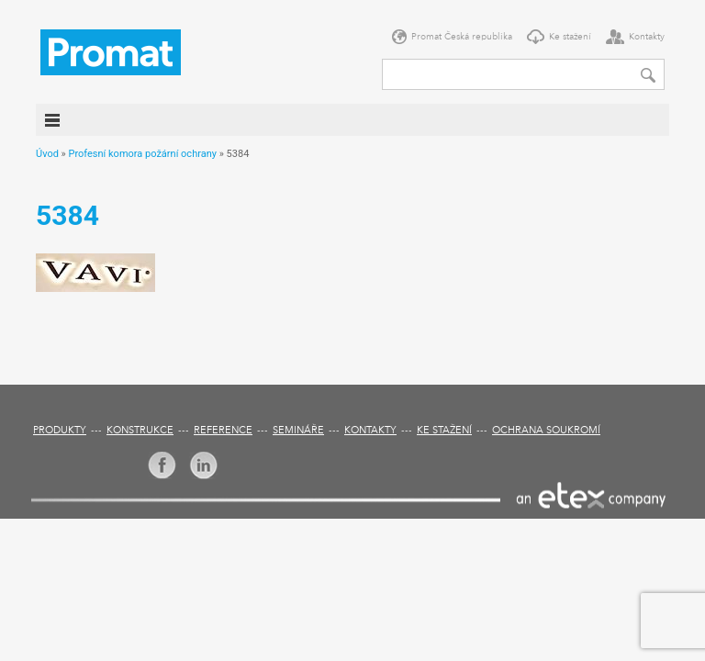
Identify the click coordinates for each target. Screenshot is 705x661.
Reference (223, 431)
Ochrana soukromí (546, 431)
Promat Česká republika (461, 36)
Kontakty (647, 36)
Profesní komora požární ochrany (142, 154)
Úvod (47, 154)
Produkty (59, 431)
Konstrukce (139, 431)
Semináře (298, 431)
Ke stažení (570, 36)
